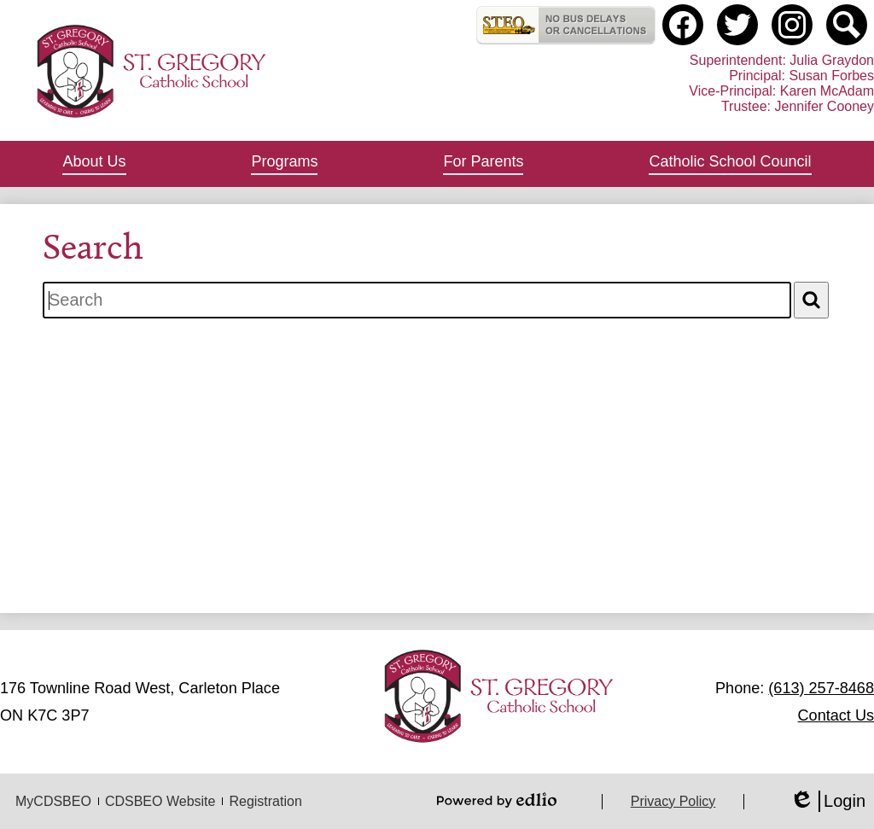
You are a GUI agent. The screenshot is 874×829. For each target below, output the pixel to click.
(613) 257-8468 (821, 688)
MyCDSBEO (53, 801)
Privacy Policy (673, 801)
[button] (94, 164)
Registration (265, 801)
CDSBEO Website (160, 801)
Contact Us (836, 715)
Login (827, 801)
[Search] (811, 300)
